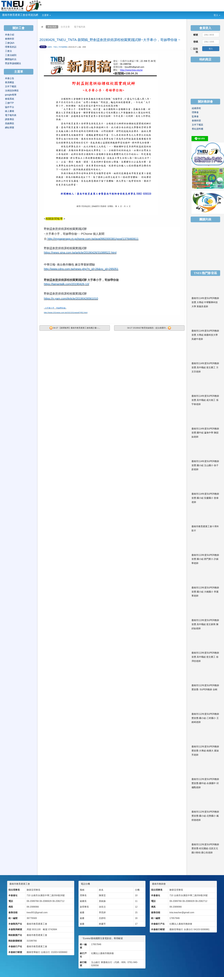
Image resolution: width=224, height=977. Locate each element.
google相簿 (10, 94)
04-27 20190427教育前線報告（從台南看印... (149, 328)
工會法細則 (10, 55)
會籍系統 (9, 99)
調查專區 (9, 119)
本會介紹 (9, 34)
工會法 (8, 51)
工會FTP (9, 103)
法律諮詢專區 (12, 90)
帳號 (195, 35)
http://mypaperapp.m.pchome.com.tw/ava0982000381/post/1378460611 (93, 238)
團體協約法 (10, 59)
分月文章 (65, 27)
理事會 (195, 112)
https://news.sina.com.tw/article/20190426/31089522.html (80, 252)
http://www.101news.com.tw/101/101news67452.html (65, 312)
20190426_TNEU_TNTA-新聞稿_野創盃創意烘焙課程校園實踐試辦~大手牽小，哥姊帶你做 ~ (109, 40)
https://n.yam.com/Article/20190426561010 (71, 298)
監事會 (195, 116)
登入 (217, 15)
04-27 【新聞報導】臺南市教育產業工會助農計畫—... (74, 328)
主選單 (46, 15)
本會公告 (9, 78)
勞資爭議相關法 (13, 63)
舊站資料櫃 (197, 129)
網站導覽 (9, 127)
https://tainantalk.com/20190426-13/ (66, 284)
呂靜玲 (49, 47)
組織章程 (196, 108)
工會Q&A (9, 43)
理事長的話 (10, 47)
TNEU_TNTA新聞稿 (60, 47)
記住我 (194, 50)
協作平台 (9, 107)
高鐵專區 (9, 123)
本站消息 (52, 27)
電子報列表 (79, 27)
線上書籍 (9, 111)
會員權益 (9, 82)
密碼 (195, 42)
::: (53, 13)
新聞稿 (43, 47)
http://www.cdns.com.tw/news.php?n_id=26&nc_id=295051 (81, 269)
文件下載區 (10, 86)
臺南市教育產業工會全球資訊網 (20, 15)
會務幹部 (9, 39)
